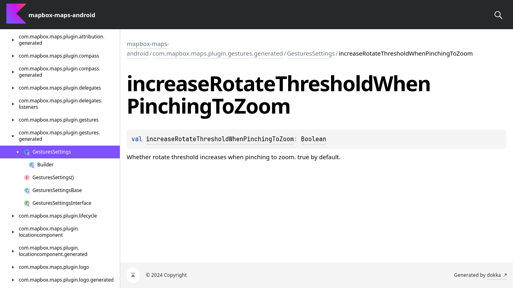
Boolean (313, 139)
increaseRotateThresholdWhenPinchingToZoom (220, 139)
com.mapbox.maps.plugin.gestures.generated (218, 53)
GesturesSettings (311, 53)
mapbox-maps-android (148, 48)
